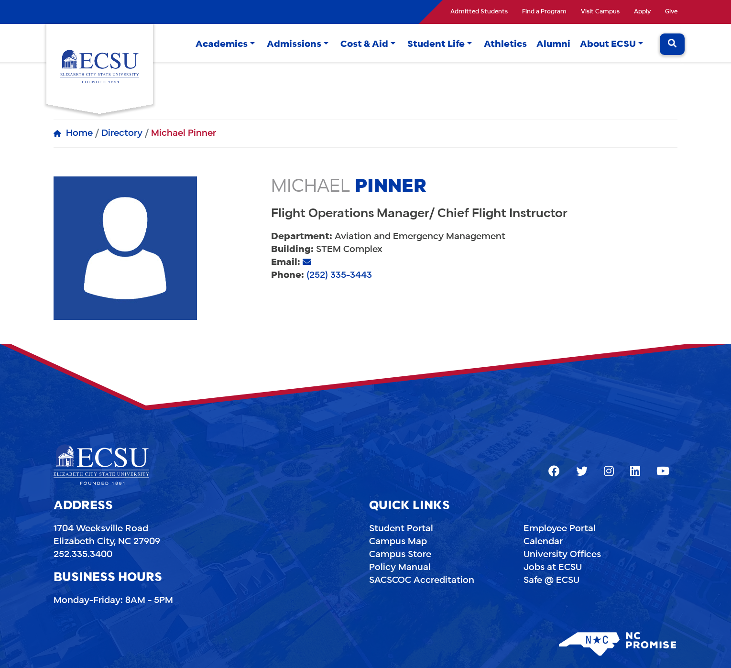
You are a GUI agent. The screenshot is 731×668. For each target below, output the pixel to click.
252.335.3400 (83, 554)
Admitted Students (479, 12)
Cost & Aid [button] (364, 44)
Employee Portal (560, 529)
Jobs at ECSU (553, 567)
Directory (121, 133)
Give (671, 12)
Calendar (543, 541)
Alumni (553, 44)
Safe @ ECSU (551, 580)
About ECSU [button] (608, 44)
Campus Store (400, 554)
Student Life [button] (436, 44)
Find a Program (544, 12)
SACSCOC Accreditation (421, 580)
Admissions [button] (294, 44)
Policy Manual (400, 567)
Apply (642, 12)
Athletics (505, 44)
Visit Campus (600, 12)
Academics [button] (222, 44)
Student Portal (401, 529)
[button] (252, 44)
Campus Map (398, 541)
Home (79, 133)
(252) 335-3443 (339, 275)
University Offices (562, 554)
